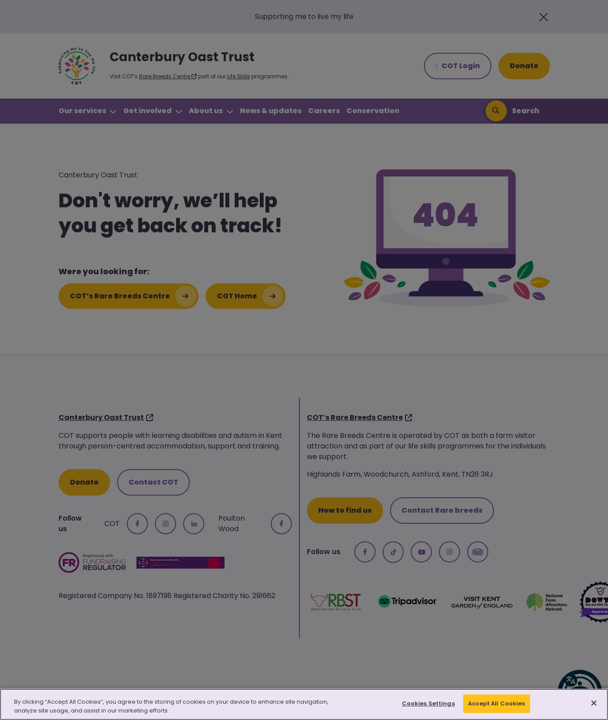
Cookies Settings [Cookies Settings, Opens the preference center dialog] (428, 705)
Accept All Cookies (496, 705)
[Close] (594, 704)
